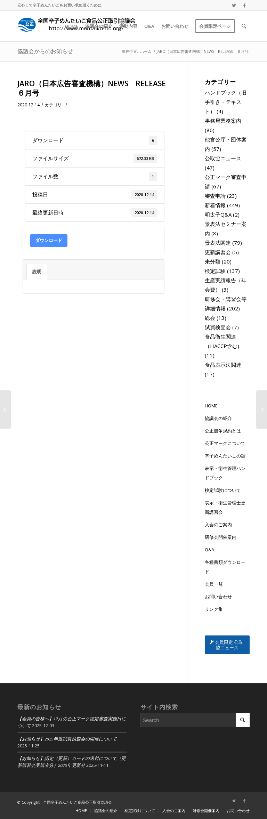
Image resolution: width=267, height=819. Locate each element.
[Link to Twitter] (234, 5)
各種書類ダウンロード (225, 567)
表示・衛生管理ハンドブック (225, 473)
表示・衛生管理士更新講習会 (225, 507)
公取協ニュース (223, 158)
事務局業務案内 (223, 120)
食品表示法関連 (223, 364)
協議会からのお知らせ (45, 51)
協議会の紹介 (218, 418)
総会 (210, 317)
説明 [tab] (36, 271)
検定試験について (223, 490)
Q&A (209, 549)
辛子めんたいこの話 (225, 456)
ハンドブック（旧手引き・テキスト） (225, 102)
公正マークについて (225, 443)
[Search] (244, 26)
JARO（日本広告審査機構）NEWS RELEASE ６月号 (95, 88)
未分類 (212, 261)
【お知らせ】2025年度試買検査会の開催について (67, 739)
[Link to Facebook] (244, 5)
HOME (211, 406)
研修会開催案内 (220, 537)
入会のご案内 (218, 524)
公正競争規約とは (223, 431)
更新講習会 (218, 252)
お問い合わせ (218, 596)
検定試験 (215, 270)
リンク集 (214, 609)
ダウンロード (48, 240)
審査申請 (215, 195)
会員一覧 (214, 584)
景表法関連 (218, 242)
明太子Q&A (218, 214)
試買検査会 (218, 327)
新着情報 (215, 205)
